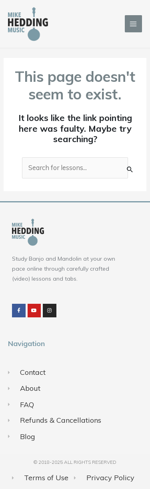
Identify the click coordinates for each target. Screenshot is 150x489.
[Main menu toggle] (133, 23)
